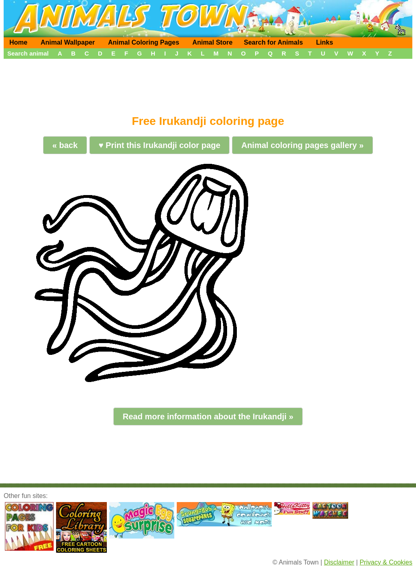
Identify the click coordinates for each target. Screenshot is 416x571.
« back (65, 145)
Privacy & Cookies (386, 562)
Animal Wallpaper (68, 42)
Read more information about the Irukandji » (208, 416)
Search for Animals (273, 42)
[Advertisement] (208, 84)
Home (18, 42)
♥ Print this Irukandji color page (160, 145)
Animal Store (213, 42)
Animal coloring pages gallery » (302, 145)
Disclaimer (339, 562)
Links (324, 42)
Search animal (28, 53)
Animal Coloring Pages (143, 42)
